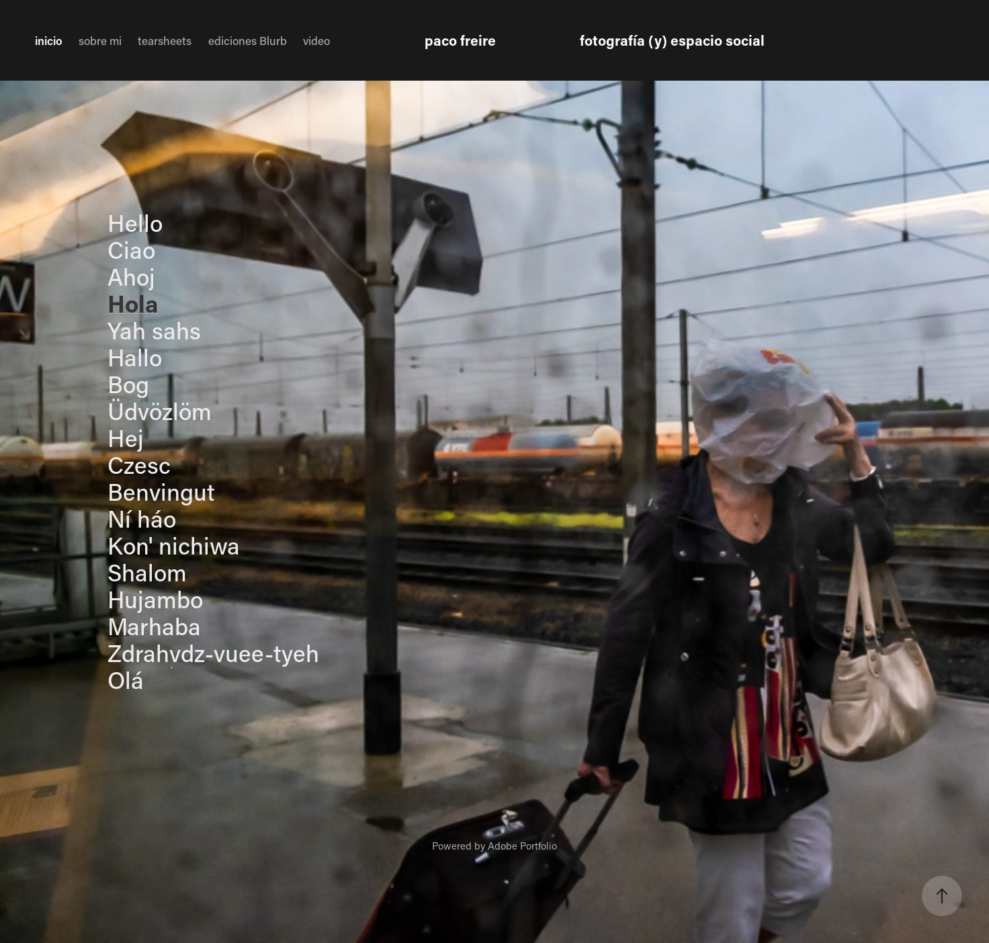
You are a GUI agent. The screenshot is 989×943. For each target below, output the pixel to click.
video (316, 40)
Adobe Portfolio (522, 845)
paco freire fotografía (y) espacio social (595, 40)
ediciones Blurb (247, 40)
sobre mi (100, 40)
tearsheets (164, 40)
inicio (48, 40)
